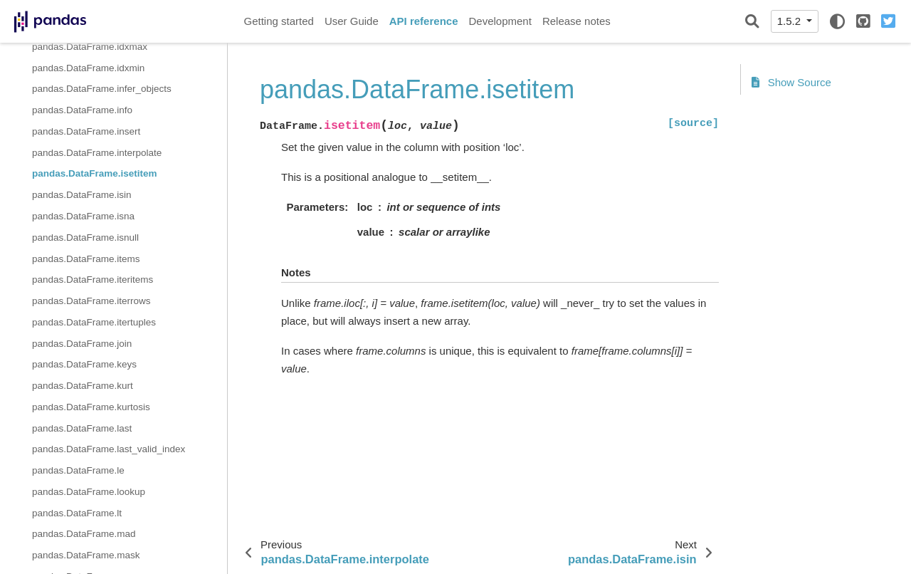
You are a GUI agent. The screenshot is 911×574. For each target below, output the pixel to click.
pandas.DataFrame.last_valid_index (108, 449)
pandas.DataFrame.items (86, 259)
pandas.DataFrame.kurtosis (91, 407)
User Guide (352, 21)
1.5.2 (790, 21)
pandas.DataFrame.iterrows (91, 301)
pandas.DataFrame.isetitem (94, 173)
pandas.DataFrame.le (78, 470)
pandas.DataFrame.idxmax (89, 46)
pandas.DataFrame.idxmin (88, 68)
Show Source (791, 82)
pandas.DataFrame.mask (86, 555)
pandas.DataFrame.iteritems (92, 279)
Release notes (576, 21)
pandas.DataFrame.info (82, 110)
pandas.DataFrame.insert (86, 131)
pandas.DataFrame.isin (82, 194)
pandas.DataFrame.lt (77, 513)
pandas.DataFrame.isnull (85, 237)
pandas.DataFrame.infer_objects (102, 88)
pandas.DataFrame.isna (83, 216)
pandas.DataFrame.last (82, 428)
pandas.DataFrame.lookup (88, 491)
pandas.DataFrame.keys (84, 364)
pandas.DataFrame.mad (84, 533)
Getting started (279, 21)
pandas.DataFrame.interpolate (97, 152)
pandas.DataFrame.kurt (82, 385)
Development (499, 21)
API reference (423, 21)
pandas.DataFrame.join (82, 343)
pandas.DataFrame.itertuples (94, 322)
